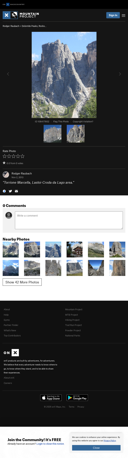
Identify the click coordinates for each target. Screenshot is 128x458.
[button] (4, 191)
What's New (10, 330)
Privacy (80, 406)
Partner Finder (11, 325)
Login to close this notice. (50, 443)
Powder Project (73, 330)
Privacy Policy (110, 441)
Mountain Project (73, 309)
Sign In (113, 15)
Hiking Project (72, 319)
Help (6, 314)
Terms (71, 406)
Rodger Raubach (11, 26)
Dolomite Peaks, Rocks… (34, 26)
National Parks (72, 335)
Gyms (7, 319)
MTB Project (71, 314)
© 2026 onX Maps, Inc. (55, 406)
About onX (9, 377)
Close (96, 447)
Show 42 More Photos (22, 282)
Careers (8, 383)
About (7, 309)
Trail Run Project (73, 325)
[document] (96, 443)
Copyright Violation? (83, 121)
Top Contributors (12, 335)
